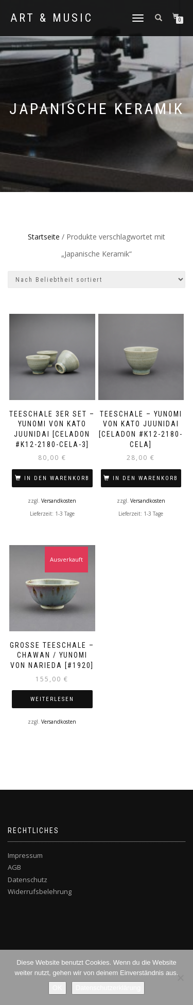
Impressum (25, 855)
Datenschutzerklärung (108, 988)
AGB (14, 867)
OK (57, 988)
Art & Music (51, 18)
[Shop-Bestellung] (96, 279)
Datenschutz (27, 879)
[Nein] (180, 977)
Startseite (44, 237)
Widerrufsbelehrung (40, 891)
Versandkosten (58, 500)
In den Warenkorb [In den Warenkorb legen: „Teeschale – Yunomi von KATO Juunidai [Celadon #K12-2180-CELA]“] (145, 478)
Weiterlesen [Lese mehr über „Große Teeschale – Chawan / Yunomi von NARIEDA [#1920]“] (52, 699)
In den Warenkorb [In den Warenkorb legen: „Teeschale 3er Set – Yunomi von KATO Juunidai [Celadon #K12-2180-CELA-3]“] (57, 478)
